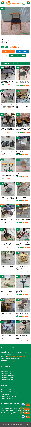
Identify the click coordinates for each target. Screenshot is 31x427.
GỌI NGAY (8, 51)
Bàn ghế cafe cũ (5, 37)
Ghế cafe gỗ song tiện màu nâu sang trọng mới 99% (7, 244)
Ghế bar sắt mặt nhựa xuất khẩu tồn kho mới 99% (7, 291)
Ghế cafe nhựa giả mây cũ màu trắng (22, 152)
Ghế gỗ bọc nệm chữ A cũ (22, 174)
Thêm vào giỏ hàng (17, 55)
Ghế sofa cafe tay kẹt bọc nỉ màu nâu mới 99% (23, 314)
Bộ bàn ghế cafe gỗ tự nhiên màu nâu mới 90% (7, 105)
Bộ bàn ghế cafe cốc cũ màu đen (7, 152)
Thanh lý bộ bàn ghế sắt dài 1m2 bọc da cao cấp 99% (23, 130)
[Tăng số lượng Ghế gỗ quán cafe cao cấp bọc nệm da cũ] (6, 55)
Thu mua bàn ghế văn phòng (9, 392)
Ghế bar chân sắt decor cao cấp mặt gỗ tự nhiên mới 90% (7, 175)
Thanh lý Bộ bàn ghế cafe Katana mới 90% (7, 314)
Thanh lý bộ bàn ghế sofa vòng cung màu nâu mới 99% (23, 244)
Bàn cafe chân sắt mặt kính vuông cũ (7, 81)
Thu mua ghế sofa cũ (7, 398)
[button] (2, 2)
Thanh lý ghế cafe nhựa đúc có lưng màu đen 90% (22, 291)
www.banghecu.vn (13, 361)
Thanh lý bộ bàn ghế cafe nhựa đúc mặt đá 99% (7, 337)
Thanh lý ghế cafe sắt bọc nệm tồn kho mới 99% (22, 106)
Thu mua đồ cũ (5, 394)
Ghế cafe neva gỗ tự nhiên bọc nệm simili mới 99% (23, 82)
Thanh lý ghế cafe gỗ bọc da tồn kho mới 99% (7, 198)
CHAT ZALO (22, 51)
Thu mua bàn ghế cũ (7, 390)
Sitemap (26, 424)
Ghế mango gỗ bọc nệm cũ (23, 220)
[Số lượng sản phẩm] (4, 55)
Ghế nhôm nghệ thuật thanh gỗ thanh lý (22, 198)
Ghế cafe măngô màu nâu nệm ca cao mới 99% (22, 337)
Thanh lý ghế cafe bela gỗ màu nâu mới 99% (7, 267)
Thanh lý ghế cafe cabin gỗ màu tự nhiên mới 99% (22, 268)
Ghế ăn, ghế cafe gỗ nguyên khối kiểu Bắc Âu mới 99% (7, 221)
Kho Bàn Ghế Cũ (18, 424)
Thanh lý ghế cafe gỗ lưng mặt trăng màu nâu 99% (7, 130)
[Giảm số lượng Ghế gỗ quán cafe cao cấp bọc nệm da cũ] (2, 55)
